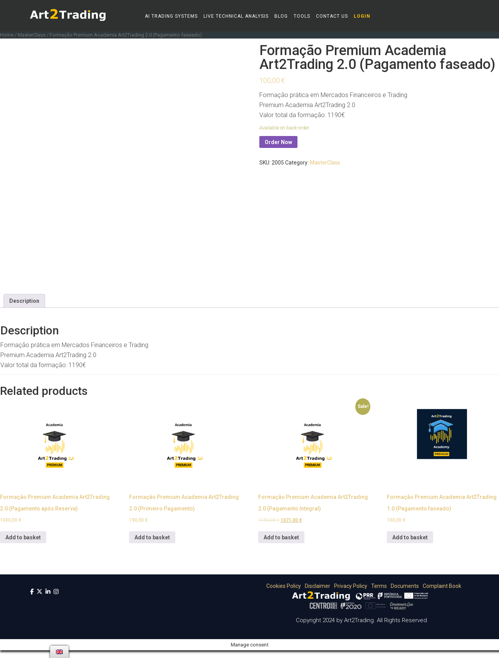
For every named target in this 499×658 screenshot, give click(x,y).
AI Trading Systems (171, 16)
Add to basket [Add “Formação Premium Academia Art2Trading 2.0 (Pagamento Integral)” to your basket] (281, 537)
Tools (302, 16)
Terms (377, 586)
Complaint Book (440, 586)
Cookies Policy (282, 586)
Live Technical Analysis (236, 16)
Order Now (278, 142)
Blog (281, 16)
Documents (403, 586)
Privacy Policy (349, 586)
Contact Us (332, 16)
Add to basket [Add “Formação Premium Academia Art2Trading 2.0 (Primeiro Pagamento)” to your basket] (152, 537)
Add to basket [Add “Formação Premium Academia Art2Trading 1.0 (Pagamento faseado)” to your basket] (410, 537)
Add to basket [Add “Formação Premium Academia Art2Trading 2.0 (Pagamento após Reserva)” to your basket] (23, 537)
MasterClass (31, 35)
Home (6, 35)
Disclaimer (316, 586)
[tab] (24, 301)
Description (24, 301)
